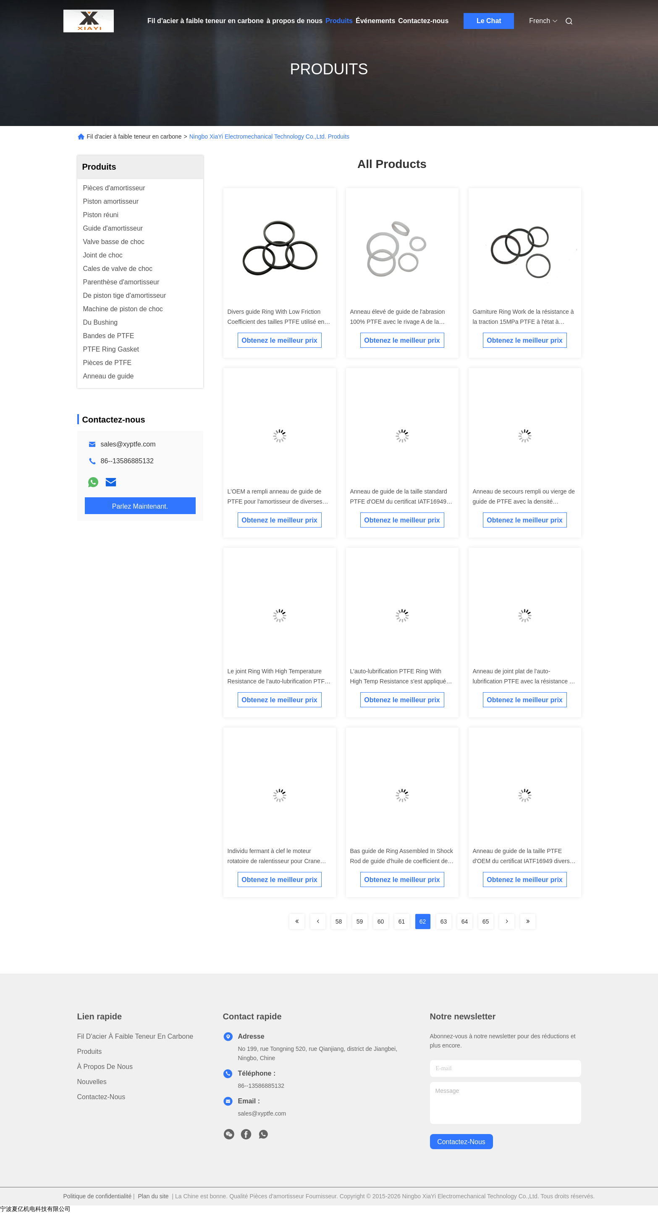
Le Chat (489, 20)
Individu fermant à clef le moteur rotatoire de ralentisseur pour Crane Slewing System (274, 861)
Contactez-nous (423, 20)
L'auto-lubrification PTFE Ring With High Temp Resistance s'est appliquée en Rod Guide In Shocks (400, 681)
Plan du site (153, 1196)
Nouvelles (92, 1081)
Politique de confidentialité (97, 1196)
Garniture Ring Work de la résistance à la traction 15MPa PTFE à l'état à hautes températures (523, 321)
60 (380, 921)
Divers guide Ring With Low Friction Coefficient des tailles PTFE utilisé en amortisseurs (276, 321)
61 (401, 921)
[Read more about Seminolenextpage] (296, 921)
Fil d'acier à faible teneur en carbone (205, 20)
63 (443, 921)
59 (360, 921)
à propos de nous (294, 20)
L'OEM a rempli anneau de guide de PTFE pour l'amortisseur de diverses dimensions (275, 501)
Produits (339, 20)
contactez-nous (461, 1141)
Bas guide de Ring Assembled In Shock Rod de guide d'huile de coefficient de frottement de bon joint (401, 861)
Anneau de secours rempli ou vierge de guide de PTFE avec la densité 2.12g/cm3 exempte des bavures (524, 501)
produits (89, 1051)
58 (339, 921)
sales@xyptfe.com (128, 444)
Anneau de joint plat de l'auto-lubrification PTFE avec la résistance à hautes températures (523, 681)
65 (485, 921)
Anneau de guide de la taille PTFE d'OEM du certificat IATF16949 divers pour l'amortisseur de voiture (521, 861)
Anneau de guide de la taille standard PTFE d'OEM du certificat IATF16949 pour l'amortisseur (398, 501)
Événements (375, 20)
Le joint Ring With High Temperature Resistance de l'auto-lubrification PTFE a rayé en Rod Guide (278, 681)
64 (464, 921)
